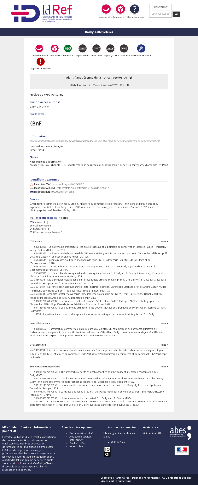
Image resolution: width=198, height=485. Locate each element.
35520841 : (40, 294)
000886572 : (41, 329)
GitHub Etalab (118, 442)
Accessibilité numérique (116, 481)
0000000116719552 (63, 191)
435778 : (39, 401)
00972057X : (41, 266)
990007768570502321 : (47, 301)
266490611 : (41, 260)
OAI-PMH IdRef (77, 443)
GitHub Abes (76, 446)
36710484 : (40, 286)
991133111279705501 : (47, 385)
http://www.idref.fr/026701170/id (106, 85)
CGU (164, 477)
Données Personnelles (146, 477)
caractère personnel (83, 140)
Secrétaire (40, 229)
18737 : (38, 314)
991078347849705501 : (47, 391)
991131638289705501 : (47, 378)
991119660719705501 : (47, 307)
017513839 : (41, 246)
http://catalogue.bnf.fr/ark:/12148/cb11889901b (83, 188)
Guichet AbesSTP (152, 433)
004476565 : (41, 253)
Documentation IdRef (81, 433)
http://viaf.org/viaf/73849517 (68, 184)
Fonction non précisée (46, 232)
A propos (106, 477)
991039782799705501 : (47, 372)
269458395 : (41, 273)
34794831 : (40, 350)
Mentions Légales (181, 477)
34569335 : (40, 279)
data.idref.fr (76, 440)
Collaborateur (42, 225)
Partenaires (122, 477)
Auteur (38, 222)
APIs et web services (80, 436)
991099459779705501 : (47, 398)
